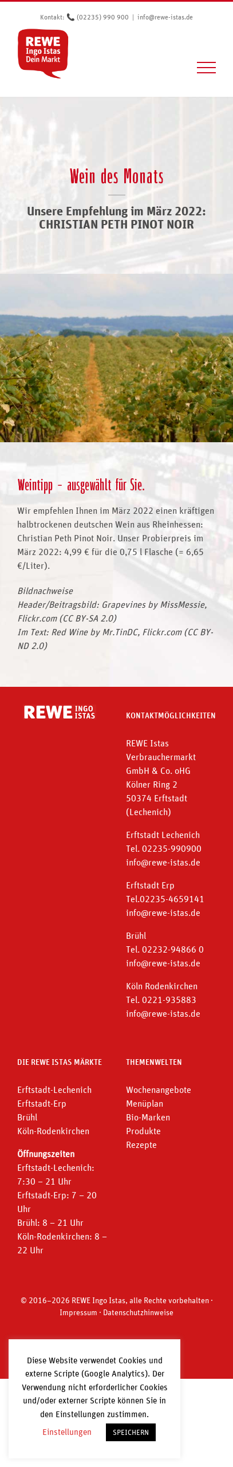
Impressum (78, 1312)
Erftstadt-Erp (41, 1103)
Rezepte (141, 1144)
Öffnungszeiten (45, 1154)
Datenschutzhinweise (138, 1312)
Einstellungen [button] (67, 1432)
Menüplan (144, 1103)
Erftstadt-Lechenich (54, 1089)
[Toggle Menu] (206, 67)
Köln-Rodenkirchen (53, 1131)
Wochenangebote (158, 1089)
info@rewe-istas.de (165, 17)
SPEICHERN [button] (131, 1432)
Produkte (143, 1131)
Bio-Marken (148, 1117)
